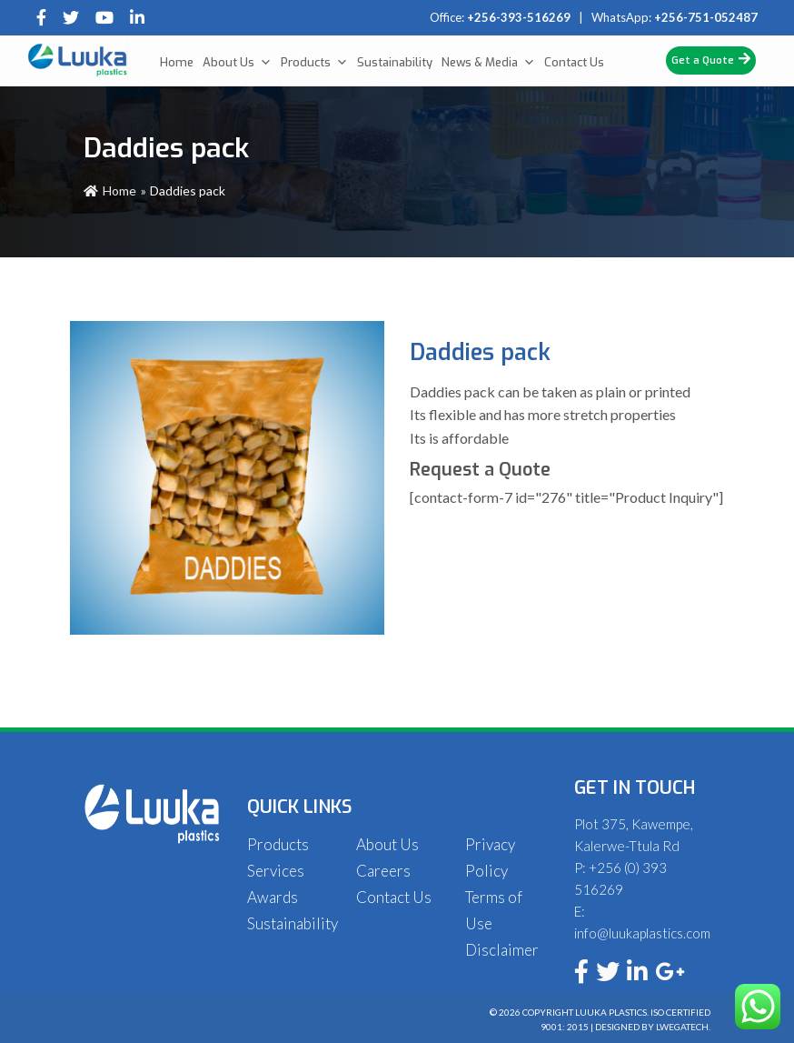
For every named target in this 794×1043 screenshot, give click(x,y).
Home (177, 62)
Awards (272, 897)
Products (314, 63)
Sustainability (394, 62)
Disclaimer (502, 949)
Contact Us (574, 62)
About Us (237, 63)
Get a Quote (710, 59)
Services (275, 870)
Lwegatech (682, 1026)
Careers (383, 870)
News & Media (488, 63)
